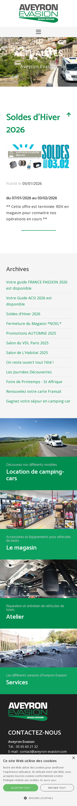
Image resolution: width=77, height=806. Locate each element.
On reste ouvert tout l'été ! (30, 362)
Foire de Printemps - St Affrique (34, 381)
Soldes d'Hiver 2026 (23, 313)
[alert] (38, 780)
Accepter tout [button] (20, 787)
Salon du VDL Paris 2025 (27, 342)
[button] (38, 32)
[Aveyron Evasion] (38, 13)
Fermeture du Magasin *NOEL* (33, 323)
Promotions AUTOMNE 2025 (31, 333)
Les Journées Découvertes (29, 371)
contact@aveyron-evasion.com (43, 751)
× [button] (73, 758)
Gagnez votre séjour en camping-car (38, 401)
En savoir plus (48, 780)
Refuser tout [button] (57, 787)
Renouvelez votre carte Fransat (33, 391)
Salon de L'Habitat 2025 (27, 352)
